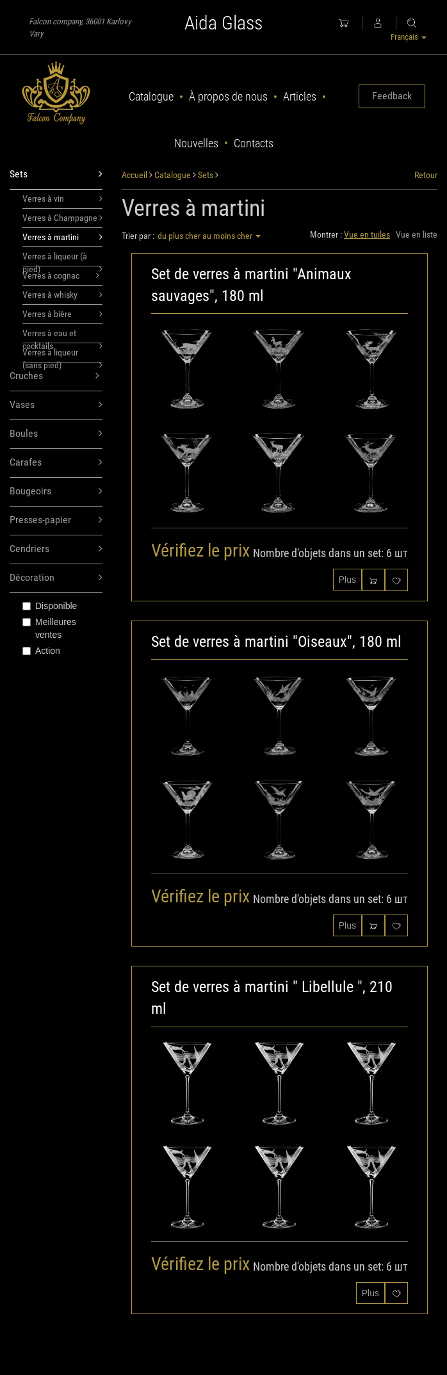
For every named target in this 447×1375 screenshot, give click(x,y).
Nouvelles (196, 143)
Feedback (392, 96)
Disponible (49, 606)
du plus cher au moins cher (209, 236)
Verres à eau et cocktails (62, 335)
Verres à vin (62, 198)
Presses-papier (56, 520)
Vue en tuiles (367, 234)
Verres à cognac (60, 275)
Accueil (134, 175)
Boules (56, 434)
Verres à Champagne (62, 217)
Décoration (56, 578)
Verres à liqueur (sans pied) (62, 354)
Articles (299, 96)
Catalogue (151, 96)
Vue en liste (416, 234)
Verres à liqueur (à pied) (62, 258)
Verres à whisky (62, 294)
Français (409, 37)
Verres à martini (62, 237)
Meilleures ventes (49, 628)
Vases (56, 405)
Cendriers (56, 549)
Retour (425, 175)
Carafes (56, 462)
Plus (347, 579)
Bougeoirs (56, 491)
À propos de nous (228, 96)
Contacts (253, 143)
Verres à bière (62, 313)
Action (41, 651)
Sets (56, 174)
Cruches (54, 376)
